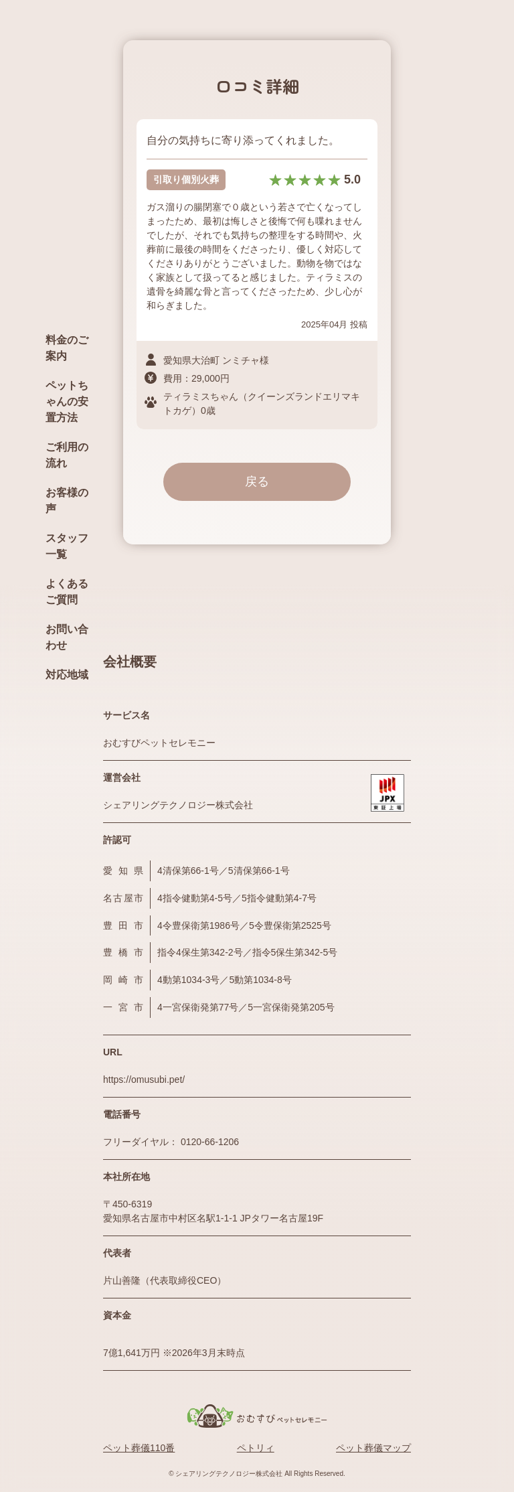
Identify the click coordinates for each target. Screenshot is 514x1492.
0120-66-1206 (210, 1141)
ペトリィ (255, 1447)
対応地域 (67, 674)
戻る (257, 481)
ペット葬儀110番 (139, 1447)
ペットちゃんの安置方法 (67, 401)
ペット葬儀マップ (373, 1447)
